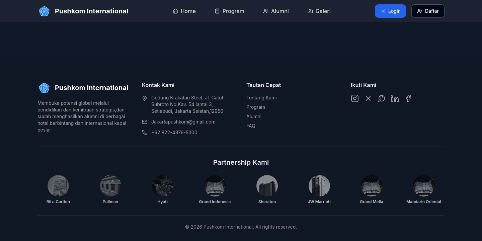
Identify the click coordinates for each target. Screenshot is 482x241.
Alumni (253, 116)
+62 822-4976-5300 (174, 132)
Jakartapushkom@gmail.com (183, 122)
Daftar (428, 11)
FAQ (250, 126)
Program (255, 107)
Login (390, 11)
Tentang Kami (261, 97)
